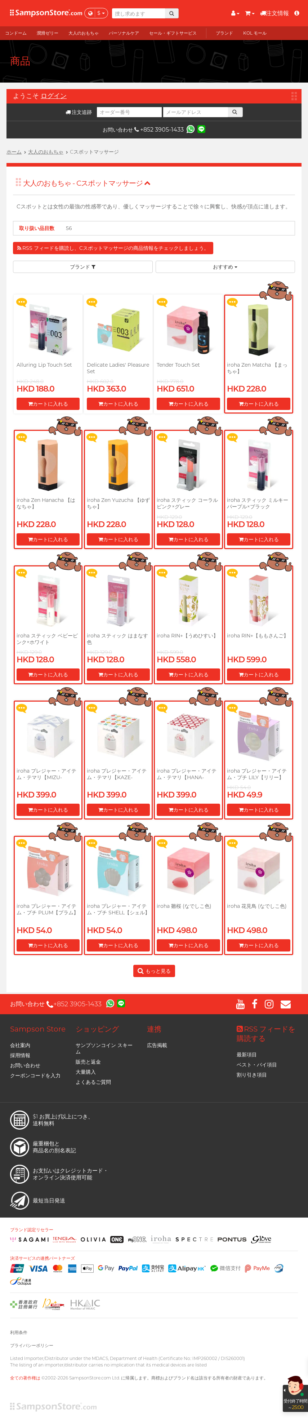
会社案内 (20, 1045)
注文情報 (274, 13)
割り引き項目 (252, 1075)
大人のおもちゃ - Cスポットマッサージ (87, 183)
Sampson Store (38, 1029)
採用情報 (20, 1055)
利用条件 (18, 1332)
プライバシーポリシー (31, 1345)
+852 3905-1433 (159, 129)
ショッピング (97, 1029)
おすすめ (225, 267)
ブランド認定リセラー (31, 1230)
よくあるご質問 (93, 1082)
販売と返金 (88, 1062)
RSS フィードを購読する (266, 1034)
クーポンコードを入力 (35, 1075)
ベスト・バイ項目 (257, 1064)
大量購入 (86, 1072)
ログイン (54, 96)
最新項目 (247, 1054)
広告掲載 (157, 1045)
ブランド (82, 267)
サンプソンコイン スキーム (104, 1048)
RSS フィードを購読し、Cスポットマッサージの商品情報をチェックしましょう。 (113, 248)
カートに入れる (48, 404)
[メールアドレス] (195, 112)
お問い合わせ (25, 1065)
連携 (154, 1029)
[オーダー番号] (129, 112)
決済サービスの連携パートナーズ (42, 1258)
